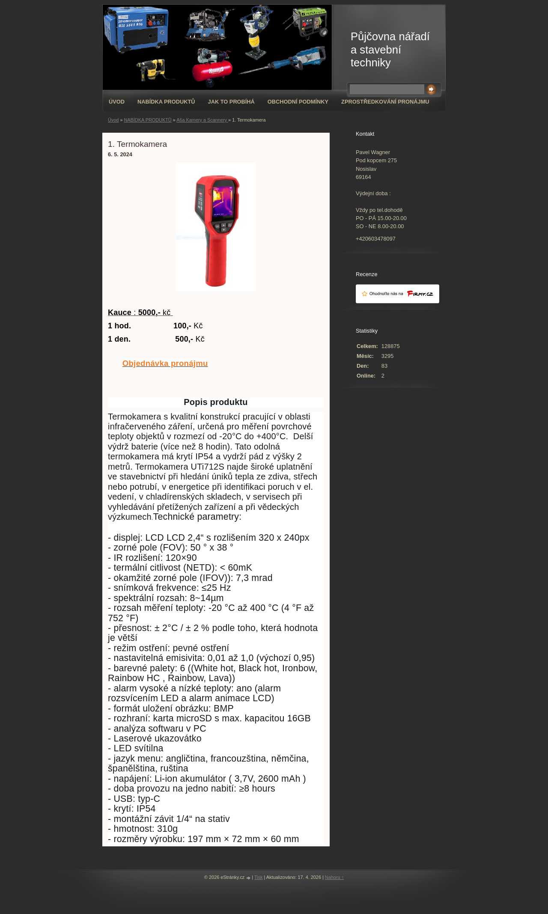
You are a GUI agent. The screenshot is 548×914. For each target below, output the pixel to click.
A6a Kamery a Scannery (202, 119)
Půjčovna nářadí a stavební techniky (390, 49)
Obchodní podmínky (298, 101)
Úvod (117, 101)
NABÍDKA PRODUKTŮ (166, 101)
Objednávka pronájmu (165, 363)
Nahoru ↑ (334, 877)
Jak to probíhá (231, 101)
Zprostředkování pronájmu (385, 101)
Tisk (258, 877)
